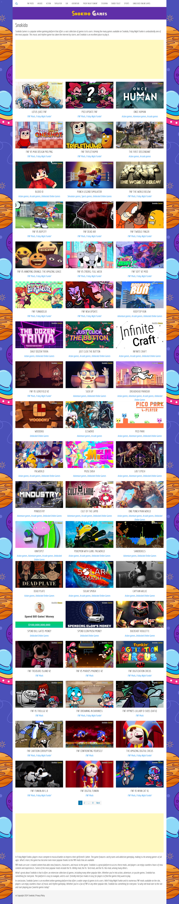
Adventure (75, 3)
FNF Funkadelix (39, 311)
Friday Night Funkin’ (90, 3)
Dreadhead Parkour (140, 391)
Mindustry (39, 511)
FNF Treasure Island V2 (39, 671)
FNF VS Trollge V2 (39, 711)
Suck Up (89, 391)
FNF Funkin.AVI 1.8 (39, 790)
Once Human (140, 111)
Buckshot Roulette (139, 631)
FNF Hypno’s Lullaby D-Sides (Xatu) (140, 711)
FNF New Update (89, 311)
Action (48, 3)
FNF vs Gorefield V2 (39, 391)
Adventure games (139, 116)
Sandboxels (140, 551)
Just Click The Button (89, 351)
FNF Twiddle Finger (139, 231)
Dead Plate (39, 591)
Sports (126, 3)
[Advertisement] (89, 59)
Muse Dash (89, 471)
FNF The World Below (139, 191)
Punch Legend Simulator (89, 191)
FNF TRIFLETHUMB (89, 151)
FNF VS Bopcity (39, 231)
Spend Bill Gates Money (39, 631)
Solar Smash (89, 591)
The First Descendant (139, 151)
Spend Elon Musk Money (89, 631)
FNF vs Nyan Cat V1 (140, 790)
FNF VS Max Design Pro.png (39, 151)
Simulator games (74, 196)
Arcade (39, 3)
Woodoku (39, 431)
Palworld (39, 471)
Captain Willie (140, 591)
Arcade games (152, 116)
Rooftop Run (139, 311)
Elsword (89, 431)
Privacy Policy (40, 895)
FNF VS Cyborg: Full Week (89, 271)
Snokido (31, 895)
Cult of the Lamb (89, 511)
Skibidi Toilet (115, 3)
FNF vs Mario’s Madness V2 (89, 671)
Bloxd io (39, 191)
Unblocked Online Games (141, 3)
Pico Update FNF (89, 111)
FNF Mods (30, 3)
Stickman (104, 3)
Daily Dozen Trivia (39, 351)
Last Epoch (139, 471)
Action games (127, 116)
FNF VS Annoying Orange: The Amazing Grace (39, 271)
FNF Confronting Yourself (89, 750)
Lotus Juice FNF (39, 111)
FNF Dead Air (89, 231)
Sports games (86, 196)
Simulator (58, 3)
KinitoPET (39, 551)
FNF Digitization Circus (139, 671)
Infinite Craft (140, 351)
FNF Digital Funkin (89, 790)
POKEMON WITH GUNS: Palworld (89, 551)
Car (67, 3)
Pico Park (139, 431)
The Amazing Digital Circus (139, 750)
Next (98, 802)
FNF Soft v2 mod (140, 271)
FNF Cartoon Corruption (39, 750)
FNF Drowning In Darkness (89, 711)
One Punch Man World (140, 511)
